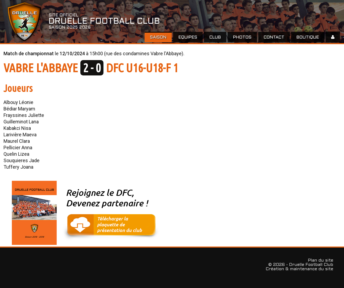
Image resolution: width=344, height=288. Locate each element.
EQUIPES (187, 37)
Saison (158, 37)
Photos (242, 37)
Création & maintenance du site (299, 269)
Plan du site (320, 260)
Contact (274, 37)
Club (215, 37)
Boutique (307, 37)
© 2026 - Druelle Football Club (300, 265)
